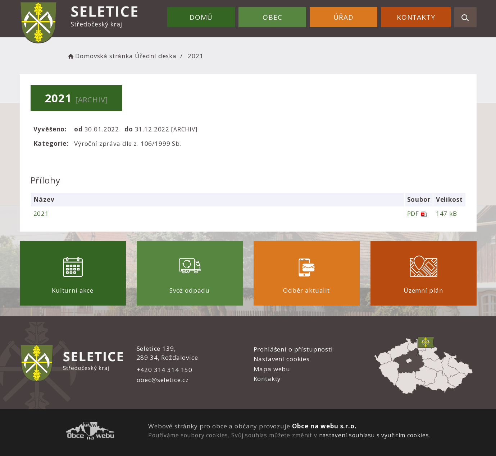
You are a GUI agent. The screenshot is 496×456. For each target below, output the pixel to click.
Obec (272, 17)
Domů (201, 17)
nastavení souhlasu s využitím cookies (374, 435)
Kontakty (416, 17)
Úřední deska (156, 56)
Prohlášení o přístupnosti (293, 349)
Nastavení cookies (282, 359)
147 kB (446, 213)
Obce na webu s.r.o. (324, 426)
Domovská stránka (100, 56)
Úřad (343, 17)
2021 (41, 213)
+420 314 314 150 (165, 370)
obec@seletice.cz (163, 380)
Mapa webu (272, 369)
